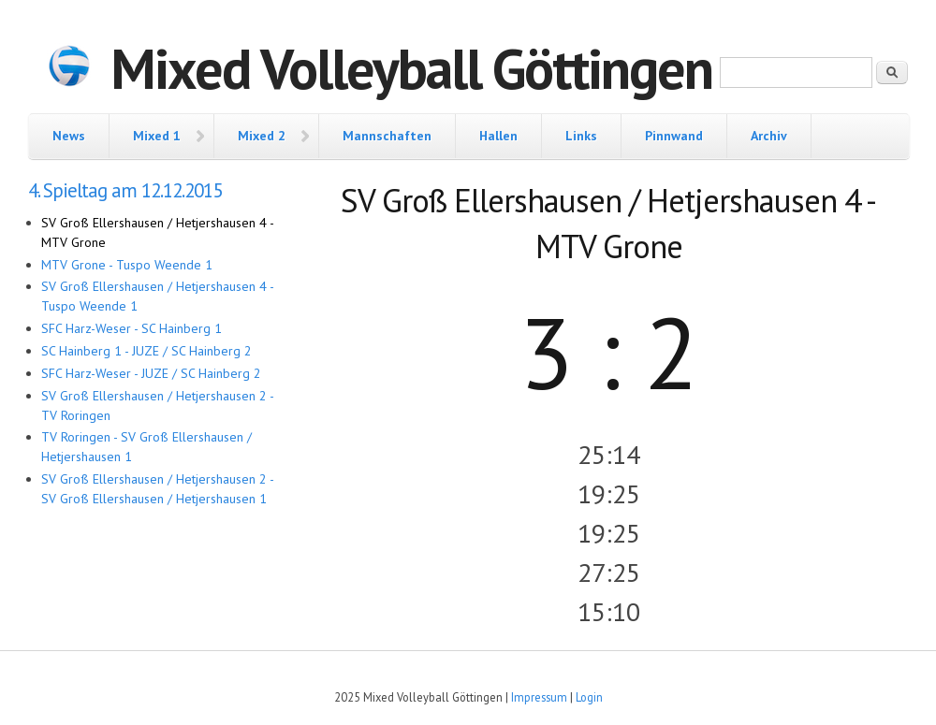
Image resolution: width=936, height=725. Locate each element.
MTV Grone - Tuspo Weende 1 (126, 264)
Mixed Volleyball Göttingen (411, 68)
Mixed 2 (261, 135)
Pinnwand (674, 135)
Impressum (539, 696)
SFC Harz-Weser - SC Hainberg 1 (131, 328)
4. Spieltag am (125, 190)
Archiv (769, 135)
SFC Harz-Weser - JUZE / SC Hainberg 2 (151, 373)
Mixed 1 (157, 135)
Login (589, 696)
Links (581, 135)
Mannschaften (387, 135)
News (68, 135)
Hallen (498, 135)
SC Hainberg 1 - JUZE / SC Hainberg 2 (146, 350)
